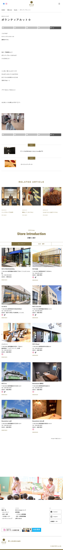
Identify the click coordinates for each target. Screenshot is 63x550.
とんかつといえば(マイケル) (50, 212)
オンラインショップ (7, 518)
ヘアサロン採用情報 (21, 514)
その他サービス (6, 516)
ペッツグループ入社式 (7, 212)
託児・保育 (5, 514)
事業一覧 (4, 510)
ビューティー (5, 512)
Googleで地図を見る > (56, 438)
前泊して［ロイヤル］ (28, 212)
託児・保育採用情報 (21, 516)
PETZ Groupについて (20, 510)
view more (4, 215)
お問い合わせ (18, 518)
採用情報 (17, 512)
